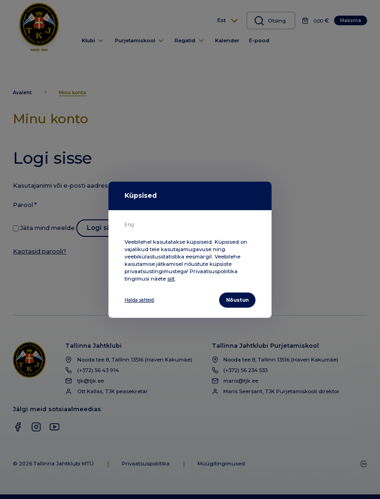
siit (171, 278)
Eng (130, 224)
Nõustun (236, 300)
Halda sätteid (142, 300)
